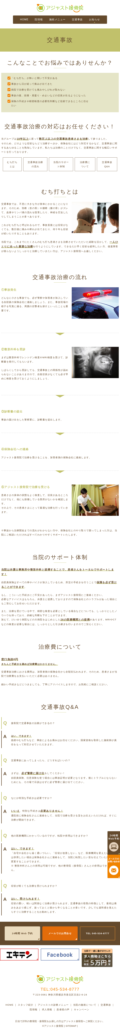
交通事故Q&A (107, 164)
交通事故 (77, 19)
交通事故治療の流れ (35, 164)
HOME (24, 19)
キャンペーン (81, 1009)
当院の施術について (84, 1004)
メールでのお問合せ (60, 933)
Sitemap (71, 1026)
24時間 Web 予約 (22, 933)
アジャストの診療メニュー (53, 1004)
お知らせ (94, 19)
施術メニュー (57, 19)
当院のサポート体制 (61, 164)
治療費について (85, 164)
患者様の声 (63, 1009)
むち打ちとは (12, 164)
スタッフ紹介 (25, 1004)
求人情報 (47, 1009)
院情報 (39, 19)
